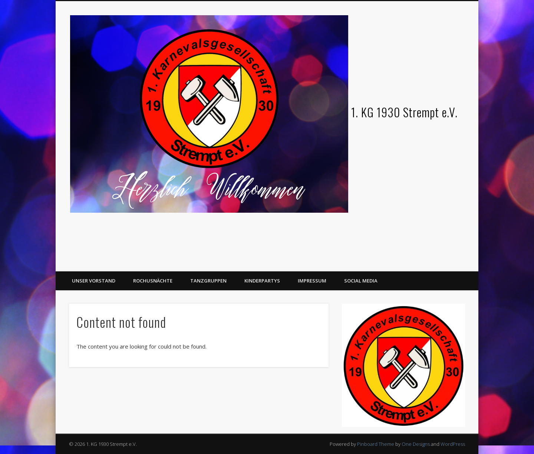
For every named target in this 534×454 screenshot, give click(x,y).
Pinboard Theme (375, 444)
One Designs (416, 444)
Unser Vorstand (93, 280)
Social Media (361, 280)
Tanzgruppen (208, 280)
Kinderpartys (262, 280)
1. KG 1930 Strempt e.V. (404, 112)
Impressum (312, 280)
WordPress (453, 444)
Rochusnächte (152, 280)
